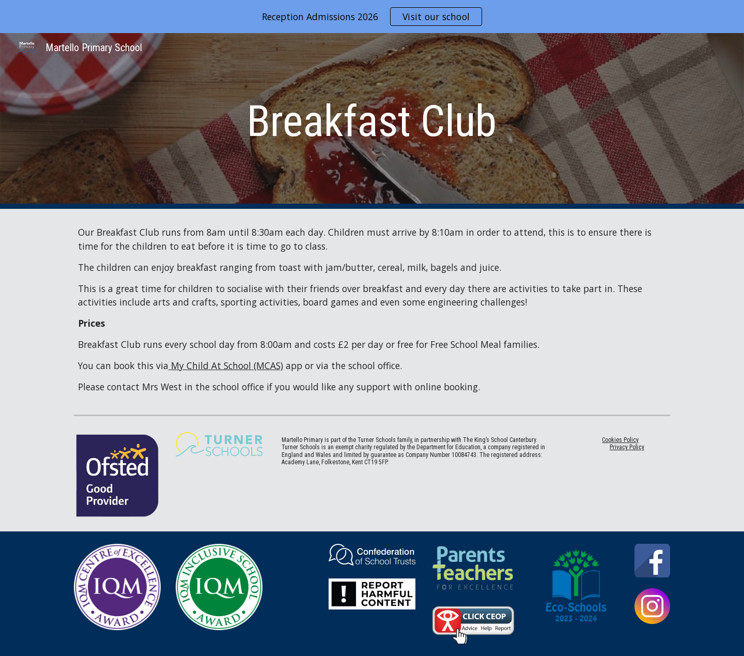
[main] (372, 121)
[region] (372, 16)
